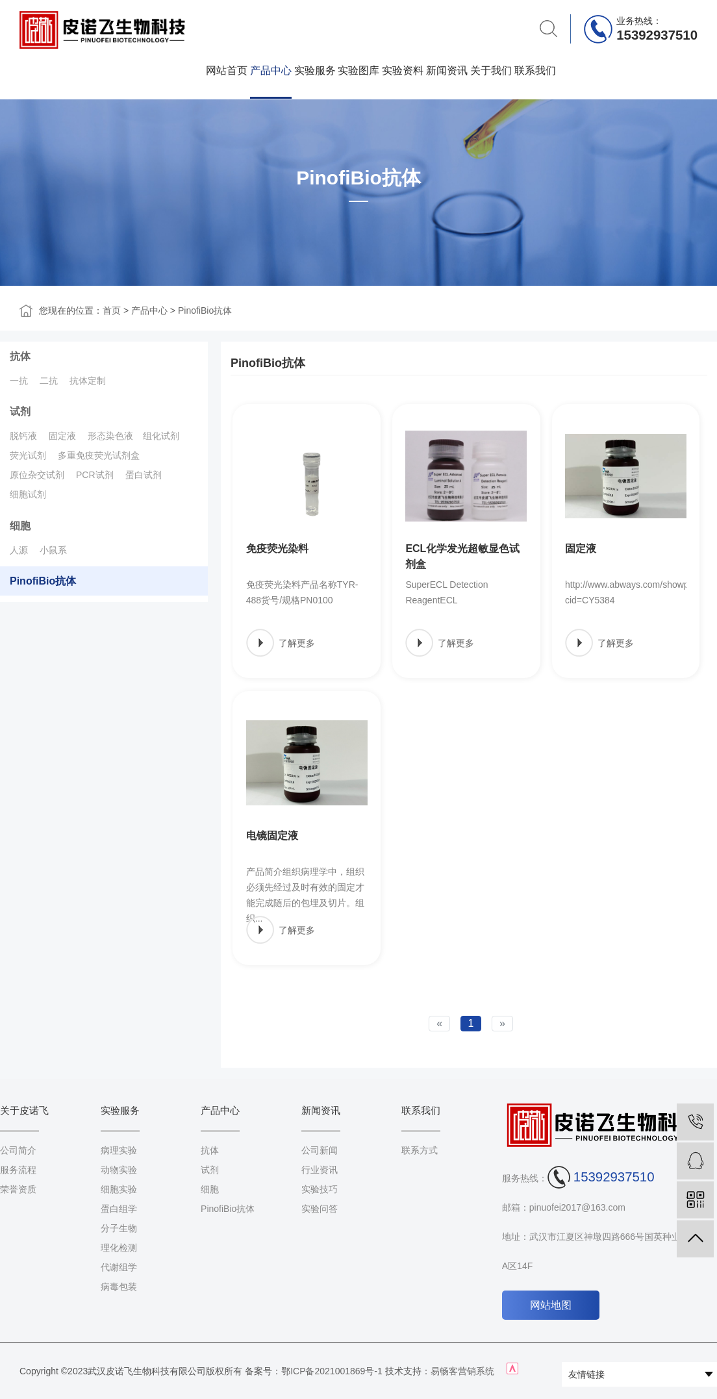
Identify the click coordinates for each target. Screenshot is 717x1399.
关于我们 (491, 70)
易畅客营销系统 (462, 1371)
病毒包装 (119, 1286)
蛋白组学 (119, 1209)
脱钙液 (23, 436)
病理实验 (119, 1150)
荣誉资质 (18, 1189)
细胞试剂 (28, 494)
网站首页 (226, 70)
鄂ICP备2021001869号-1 (332, 1371)
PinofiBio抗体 (205, 310)
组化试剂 (161, 436)
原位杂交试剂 (37, 475)
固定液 (62, 436)
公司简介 (18, 1150)
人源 (19, 550)
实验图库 (358, 70)
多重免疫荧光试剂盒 (99, 455)
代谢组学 (119, 1267)
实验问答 (319, 1209)
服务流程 (18, 1170)
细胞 (20, 525)
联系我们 (535, 70)
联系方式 (419, 1150)
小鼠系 (53, 550)
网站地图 (551, 1305)
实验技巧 (319, 1189)
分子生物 (119, 1228)
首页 (112, 310)
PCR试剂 (95, 475)
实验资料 (402, 70)
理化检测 (119, 1247)
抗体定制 (87, 380)
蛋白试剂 (143, 475)
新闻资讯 (447, 70)
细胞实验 (119, 1189)
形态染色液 (110, 436)
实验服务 (315, 70)
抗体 (20, 356)
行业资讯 (319, 1170)
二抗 (49, 380)
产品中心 (271, 70)
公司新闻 (319, 1150)
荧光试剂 (28, 455)
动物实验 (119, 1170)
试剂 (20, 411)
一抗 (19, 380)
